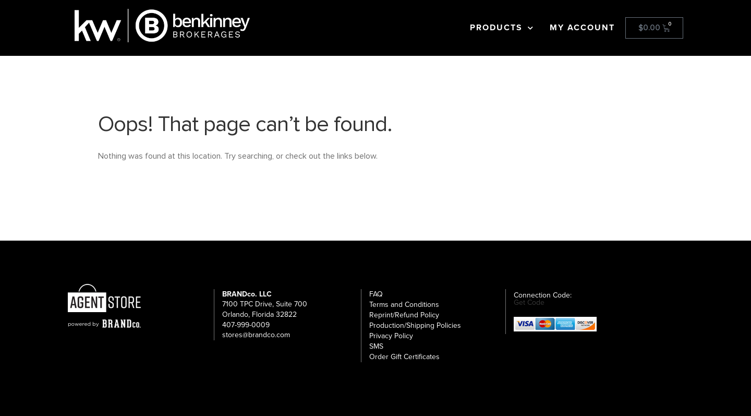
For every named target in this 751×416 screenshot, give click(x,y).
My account (582, 27)
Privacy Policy (391, 335)
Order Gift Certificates (404, 356)
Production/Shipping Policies (415, 325)
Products (502, 27)
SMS (376, 346)
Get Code (529, 302)
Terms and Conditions (404, 304)
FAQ (376, 294)
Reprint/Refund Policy (404, 315)
